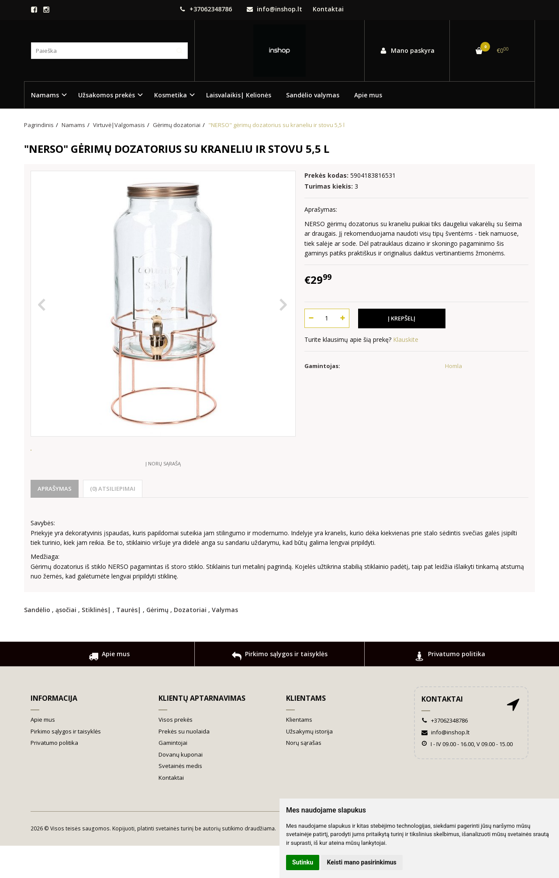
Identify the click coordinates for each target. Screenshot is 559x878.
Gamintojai (173, 775)
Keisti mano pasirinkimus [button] (362, 862)
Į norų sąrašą (163, 495)
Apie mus (368, 95)
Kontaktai (328, 9)
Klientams (306, 730)
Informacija (54, 730)
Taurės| (128, 642)
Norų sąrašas (303, 775)
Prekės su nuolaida (184, 764)
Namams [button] (45, 95)
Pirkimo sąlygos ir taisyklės (280, 689)
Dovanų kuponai (181, 787)
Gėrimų (157, 642)
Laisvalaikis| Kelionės (238, 95)
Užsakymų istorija (309, 764)
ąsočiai (65, 642)
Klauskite (405, 339)
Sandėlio (37, 642)
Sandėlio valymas (312, 95)
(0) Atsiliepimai (112, 521)
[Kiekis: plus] (343, 318)
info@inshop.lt (274, 9)
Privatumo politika (450, 689)
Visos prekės (176, 752)
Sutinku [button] (302, 862)
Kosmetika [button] (170, 95)
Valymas (225, 642)
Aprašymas (55, 521)
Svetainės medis (180, 798)
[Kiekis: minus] (310, 318)
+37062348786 (205, 9)
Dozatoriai (190, 642)
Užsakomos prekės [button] (106, 95)
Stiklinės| (96, 642)
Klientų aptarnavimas (202, 730)
